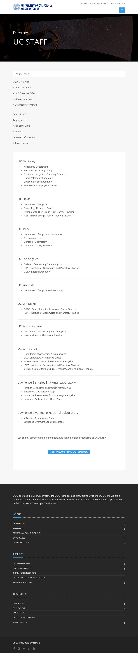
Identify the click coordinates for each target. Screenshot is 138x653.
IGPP (27, 312)
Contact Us (18, 603)
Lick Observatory (21, 564)
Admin (83, 3)
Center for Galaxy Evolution (38, 245)
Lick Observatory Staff (26, 104)
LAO (26, 357)
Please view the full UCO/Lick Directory (69, 452)
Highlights (18, 528)
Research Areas (32, 238)
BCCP (27, 395)
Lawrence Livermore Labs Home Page (44, 421)
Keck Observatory (22, 568)
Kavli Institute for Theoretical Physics (43, 335)
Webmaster (19, 131)
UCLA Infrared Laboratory (37, 271)
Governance (19, 538)
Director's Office (23, 87)
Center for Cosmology (35, 241)
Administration (20, 143)
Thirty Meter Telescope (24, 573)
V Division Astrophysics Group (39, 418)
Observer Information (24, 137)
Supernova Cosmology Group (39, 391)
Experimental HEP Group (37, 212)
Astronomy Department (36, 166)
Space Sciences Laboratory (38, 181)
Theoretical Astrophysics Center (40, 185)
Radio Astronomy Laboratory (39, 178)
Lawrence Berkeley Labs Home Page (43, 399)
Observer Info (99, 3)
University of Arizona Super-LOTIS (29, 578)
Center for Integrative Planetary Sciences (45, 174)
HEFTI (27, 215)
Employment (19, 120)
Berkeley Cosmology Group (38, 170)
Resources (118, 3)
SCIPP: (28, 361)
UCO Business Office (25, 93)
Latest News (19, 613)
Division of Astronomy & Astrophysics (43, 264)
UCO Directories (21, 543)
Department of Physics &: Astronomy (43, 234)
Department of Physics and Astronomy (44, 290)
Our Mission (19, 524)
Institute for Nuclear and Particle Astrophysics (47, 388)
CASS (27, 309)
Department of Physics (35, 204)
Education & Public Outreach (27, 533)
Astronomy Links (21, 125)
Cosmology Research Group (38, 208)
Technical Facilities (22, 583)
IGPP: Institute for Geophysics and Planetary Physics (51, 268)
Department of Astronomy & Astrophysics (45, 331)
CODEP (28, 369)
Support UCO (19, 114)
